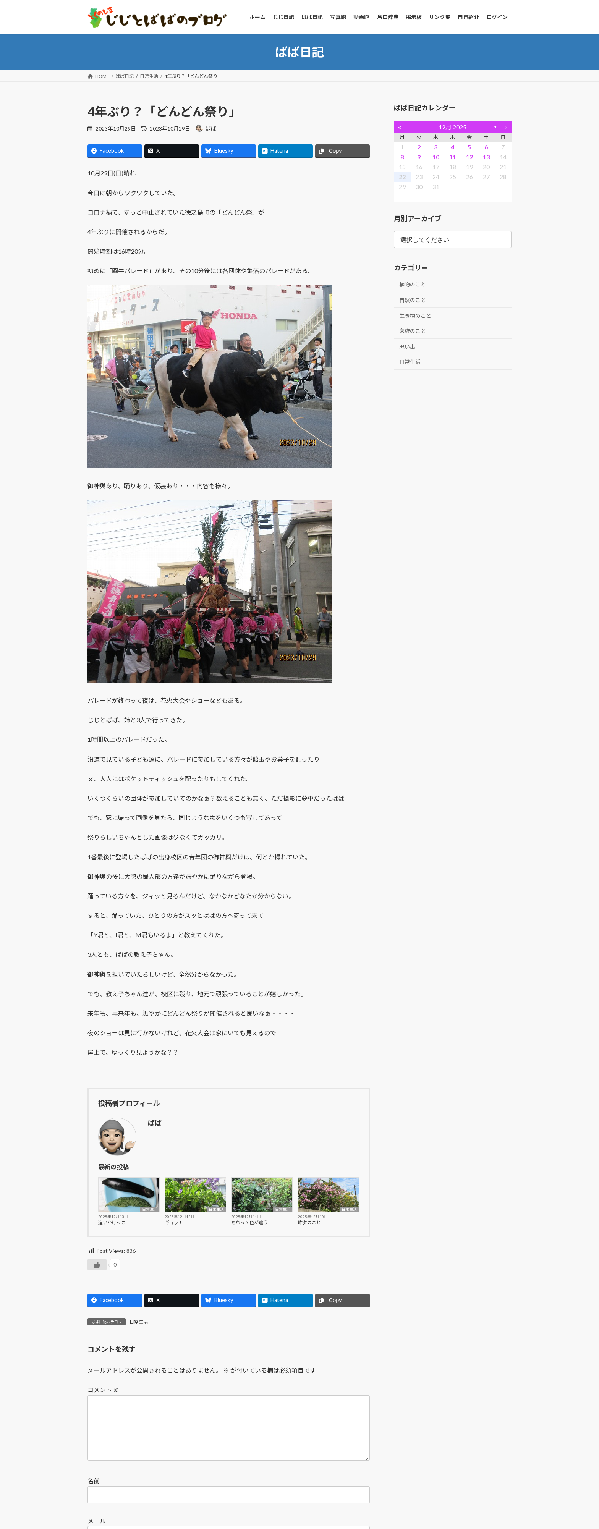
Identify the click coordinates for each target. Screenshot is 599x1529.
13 (486, 156)
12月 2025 (453, 127)
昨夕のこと (309, 1222)
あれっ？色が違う (249, 1222)
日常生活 (149, 1209)
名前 (93, 1493)
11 (452, 156)
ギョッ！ (174, 1222)
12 (469, 156)
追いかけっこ (112, 1222)
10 (435, 156)
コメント (103, 1389)
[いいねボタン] (97, 1264)
